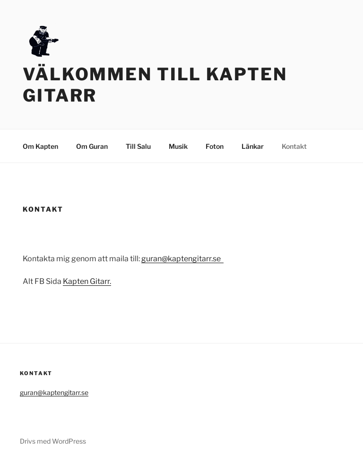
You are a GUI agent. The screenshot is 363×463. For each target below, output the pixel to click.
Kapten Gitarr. (87, 281)
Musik (178, 146)
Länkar (253, 146)
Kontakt (294, 146)
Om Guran (92, 146)
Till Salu (138, 146)
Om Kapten (40, 146)
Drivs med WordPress (53, 441)
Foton (215, 146)
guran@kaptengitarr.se (182, 258)
